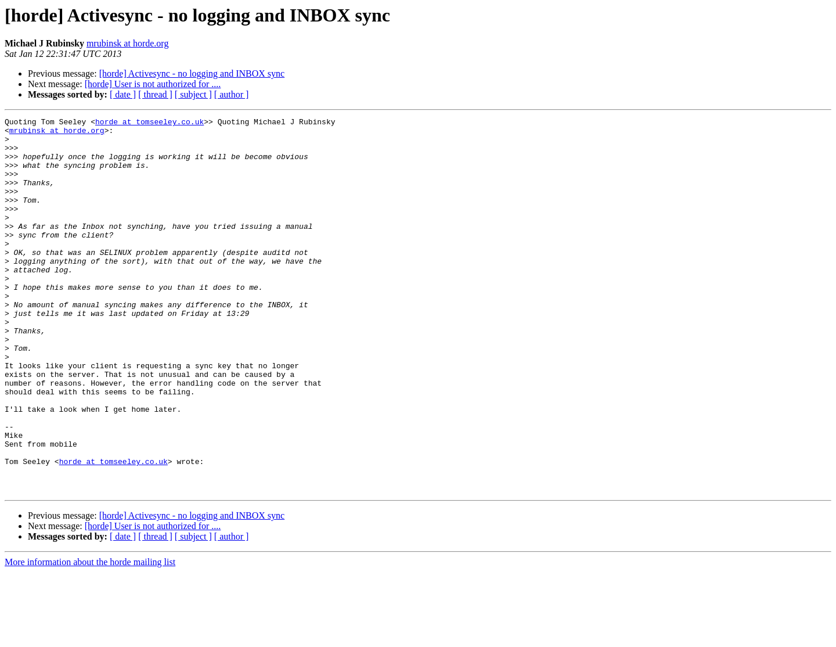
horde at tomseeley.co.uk (149, 123)
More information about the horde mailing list (90, 637)
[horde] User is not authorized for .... (153, 84)
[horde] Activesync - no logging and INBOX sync (192, 73)
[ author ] (231, 94)
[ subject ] (193, 94)
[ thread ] (155, 94)
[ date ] (123, 94)
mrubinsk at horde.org (127, 43)
